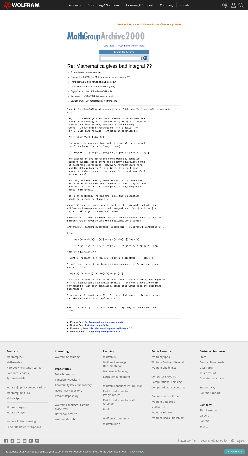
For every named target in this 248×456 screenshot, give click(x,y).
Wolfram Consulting (67, 357)
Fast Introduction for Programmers (116, 393)
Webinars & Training (115, 371)
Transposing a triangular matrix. (103, 331)
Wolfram (192, 440)
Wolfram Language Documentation (114, 364)
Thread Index (123, 45)
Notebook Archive (66, 414)
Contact (204, 421)
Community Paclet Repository (73, 385)
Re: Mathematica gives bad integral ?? (111, 328)
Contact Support (210, 393)
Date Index (109, 45)
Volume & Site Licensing (21, 421)
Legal (204, 440)
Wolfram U (109, 357)
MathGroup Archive (171, 24)
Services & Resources (128, 24)
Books (107, 409)
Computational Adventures (168, 387)
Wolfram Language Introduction (123, 386)
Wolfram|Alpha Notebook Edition (27, 387)
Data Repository (65, 374)
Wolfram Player (16, 412)
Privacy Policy (219, 440)
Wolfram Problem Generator (169, 362)
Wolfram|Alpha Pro (18, 393)
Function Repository (67, 379)
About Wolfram (209, 410)
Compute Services (18, 373)
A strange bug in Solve (97, 325)
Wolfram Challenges (163, 367)
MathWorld (158, 407)
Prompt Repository (67, 396)
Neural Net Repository (68, 390)
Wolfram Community (116, 418)
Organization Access (212, 378)
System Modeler (16, 378)
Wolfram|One (15, 357)
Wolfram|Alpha (160, 357)
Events (204, 426)
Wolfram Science (161, 412)
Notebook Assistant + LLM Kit (24, 367)
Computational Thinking (166, 382)
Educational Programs (116, 377)
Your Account (208, 373)
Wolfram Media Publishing (167, 418)
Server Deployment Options (24, 427)
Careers (204, 415)
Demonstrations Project (166, 396)
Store (203, 357)
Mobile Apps (14, 398)
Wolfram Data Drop (163, 402)
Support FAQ (207, 387)
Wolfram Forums (151, 24)
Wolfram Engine (16, 407)
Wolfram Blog (111, 424)
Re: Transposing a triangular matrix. (104, 322)
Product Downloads (212, 362)
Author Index (138, 45)
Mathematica (15, 362)
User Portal (206, 367)
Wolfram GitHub (65, 419)
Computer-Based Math (165, 376)
